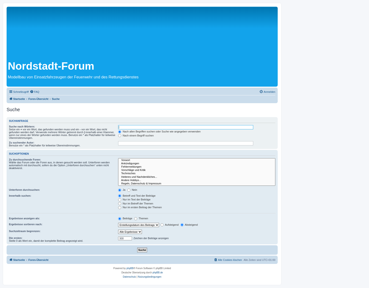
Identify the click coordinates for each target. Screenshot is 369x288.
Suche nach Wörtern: (22, 126)
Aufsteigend (169, 224)
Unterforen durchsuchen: (24, 189)
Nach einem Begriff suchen (136, 135)
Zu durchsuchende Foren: (25, 159)
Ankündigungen (197, 163)
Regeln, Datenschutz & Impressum (197, 183)
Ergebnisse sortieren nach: (25, 224)
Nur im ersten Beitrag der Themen (140, 207)
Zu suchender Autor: (21, 142)
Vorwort (197, 160)
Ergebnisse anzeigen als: (24, 218)
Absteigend (189, 224)
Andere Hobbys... (197, 180)
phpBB (129, 268)
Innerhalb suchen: (20, 195)
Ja (121, 189)
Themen (141, 218)
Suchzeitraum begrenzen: (24, 231)
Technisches (197, 173)
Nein (132, 189)
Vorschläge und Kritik (197, 170)
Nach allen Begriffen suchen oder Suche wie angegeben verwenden (159, 131)
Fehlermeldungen (197, 167)
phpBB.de (157, 272)
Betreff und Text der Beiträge (137, 195)
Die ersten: (15, 238)
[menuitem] (34, 92)
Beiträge (125, 218)
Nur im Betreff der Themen (135, 203)
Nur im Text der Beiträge (134, 199)
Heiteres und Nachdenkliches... (197, 177)
